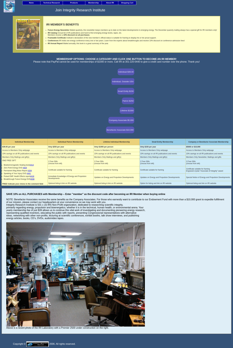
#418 (32, 176)
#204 (30, 171)
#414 (32, 165)
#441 (29, 173)
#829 (25, 168)
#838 (32, 179)
